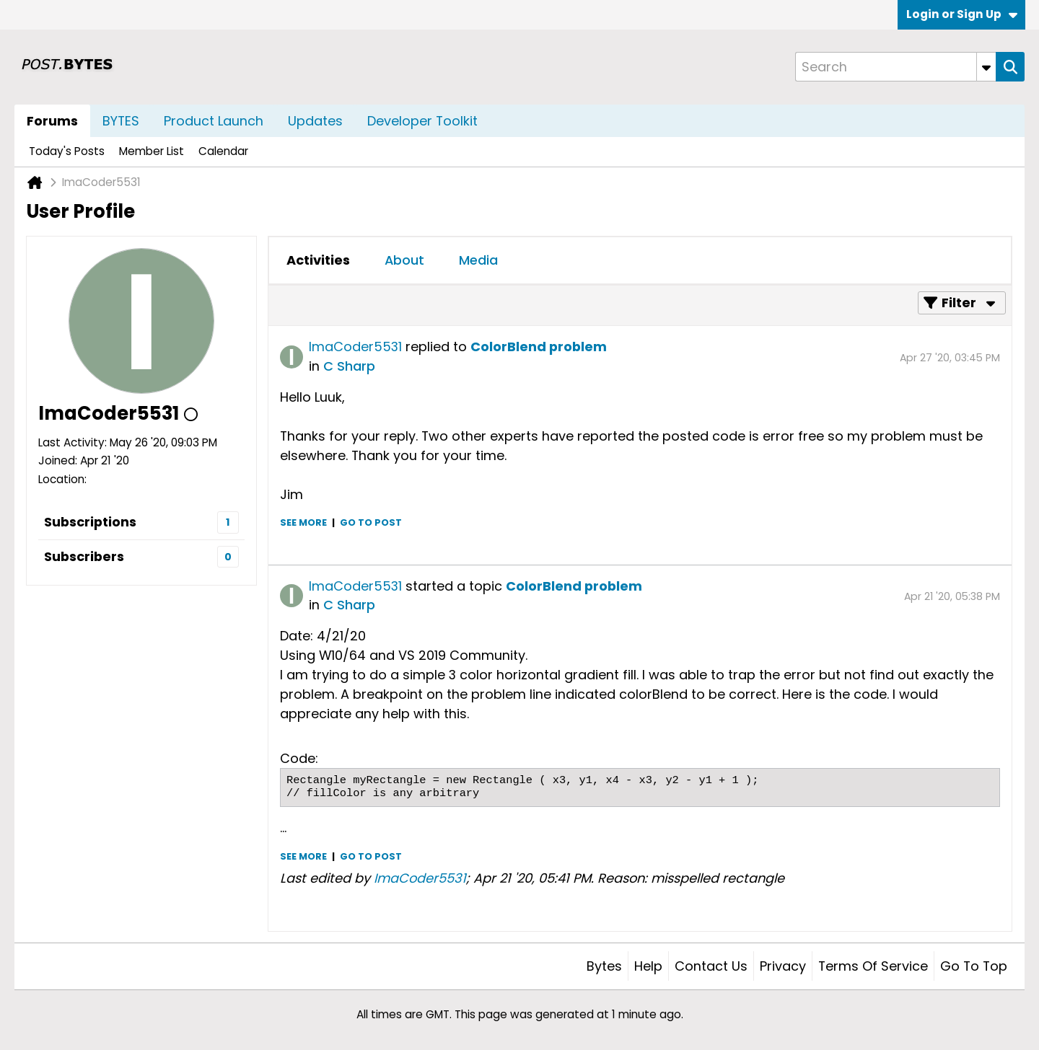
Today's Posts (67, 151)
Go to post (371, 522)
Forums (52, 121)
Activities (318, 260)
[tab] (318, 260)
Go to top (973, 966)
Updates (315, 121)
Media (478, 260)
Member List (151, 151)
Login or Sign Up (961, 14)
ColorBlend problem (538, 347)
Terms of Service (873, 966)
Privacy (783, 966)
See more (303, 522)
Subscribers (84, 556)
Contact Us (711, 966)
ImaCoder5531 (355, 347)
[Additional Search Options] (986, 66)
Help (648, 966)
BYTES (120, 121)
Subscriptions (90, 522)
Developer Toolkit (422, 121)
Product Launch (213, 121)
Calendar (223, 151)
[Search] (895, 66)
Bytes (604, 966)
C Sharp (349, 366)
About (404, 260)
